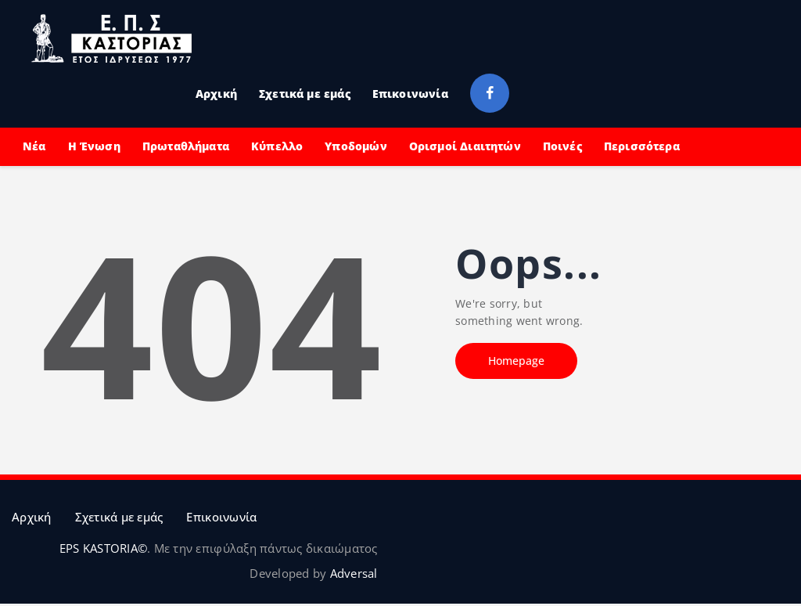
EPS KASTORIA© (103, 548)
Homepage (516, 360)
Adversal (354, 573)
